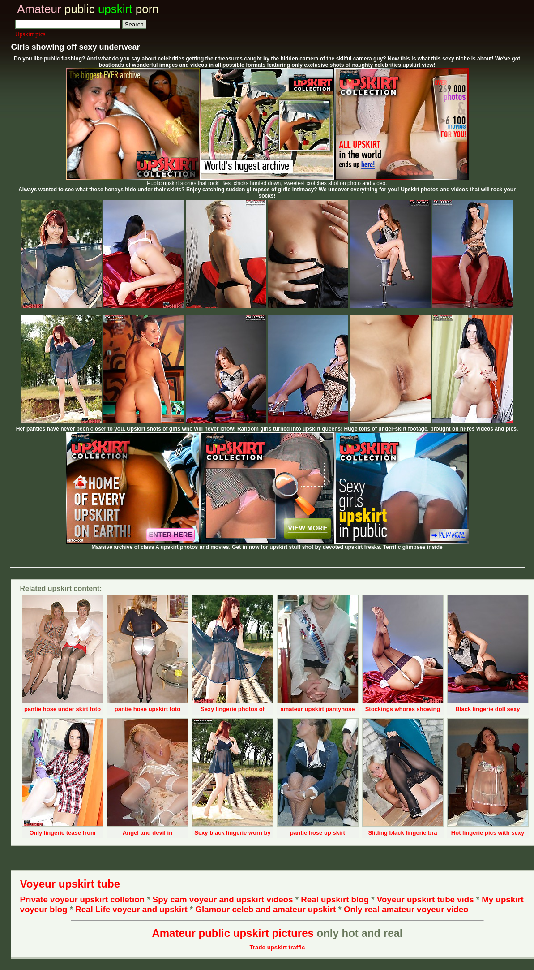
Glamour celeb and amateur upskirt (266, 909)
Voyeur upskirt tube (70, 884)
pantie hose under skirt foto (62, 709)
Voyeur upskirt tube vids (425, 899)
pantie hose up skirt (317, 832)
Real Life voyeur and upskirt (131, 909)
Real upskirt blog (335, 899)
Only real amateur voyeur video (406, 909)
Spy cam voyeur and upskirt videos (223, 899)
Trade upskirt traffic (277, 947)
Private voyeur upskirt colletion (82, 899)
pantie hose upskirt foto (147, 709)
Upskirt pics (30, 34)
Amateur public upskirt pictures (232, 933)
